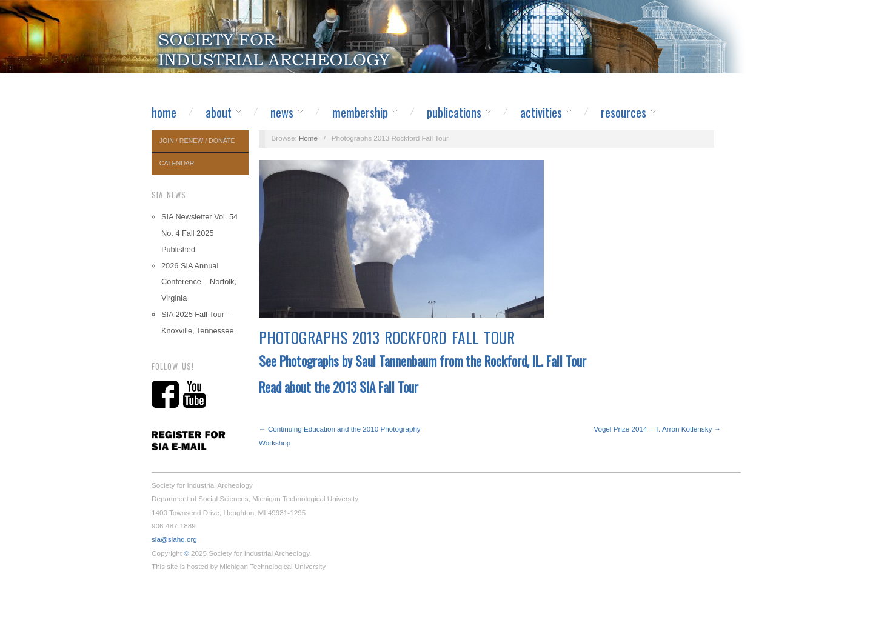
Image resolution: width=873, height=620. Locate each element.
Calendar (177, 163)
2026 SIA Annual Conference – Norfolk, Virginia (198, 282)
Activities (541, 112)
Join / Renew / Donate (197, 140)
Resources (623, 112)
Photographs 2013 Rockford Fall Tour (387, 337)
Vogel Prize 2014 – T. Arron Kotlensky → (657, 429)
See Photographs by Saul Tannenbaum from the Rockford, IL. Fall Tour (422, 361)
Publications (454, 112)
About (219, 112)
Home (164, 112)
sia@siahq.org (174, 539)
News (281, 112)
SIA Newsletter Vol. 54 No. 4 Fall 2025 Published (199, 233)
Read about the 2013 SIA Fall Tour (338, 387)
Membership (360, 112)
